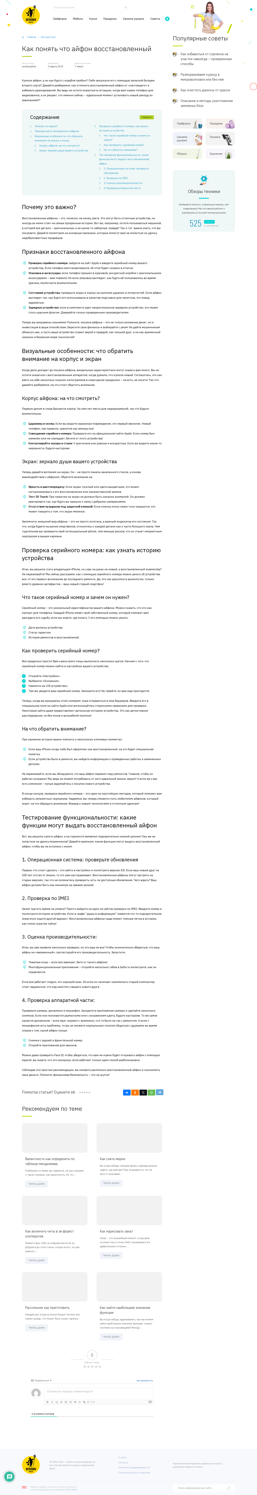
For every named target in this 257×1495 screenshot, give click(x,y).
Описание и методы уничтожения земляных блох (207, 103)
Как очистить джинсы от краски (205, 90)
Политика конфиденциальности (134, 1467)
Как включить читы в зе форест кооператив (49, 1233)
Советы (155, 19)
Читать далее (37, 1183)
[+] (93, 1402)
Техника (218, 137)
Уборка (185, 153)
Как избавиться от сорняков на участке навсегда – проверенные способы (206, 59)
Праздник (110, 19)
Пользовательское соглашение (134, 1472)
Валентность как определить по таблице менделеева (50, 1161)
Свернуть (146, 117)
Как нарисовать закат (116, 1231)
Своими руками (133, 19)
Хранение (218, 153)
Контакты (123, 1462)
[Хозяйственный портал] (31, 15)
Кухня (93, 19)
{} (88, 1402)
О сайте (122, 1457)
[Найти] (125, 9)
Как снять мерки (112, 1159)
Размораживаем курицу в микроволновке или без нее (202, 77)
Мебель (78, 19)
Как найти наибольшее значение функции (125, 1310)
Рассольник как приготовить (47, 1307)
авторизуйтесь (144, 1380)
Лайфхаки (60, 19)
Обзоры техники (204, 191)
